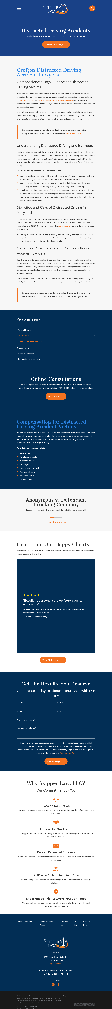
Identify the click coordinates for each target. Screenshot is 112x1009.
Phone (19, 712)
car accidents (64, 226)
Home (19, 922)
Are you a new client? (26, 720)
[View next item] (66, 518)
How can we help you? (26, 729)
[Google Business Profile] (53, 985)
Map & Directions (56, 964)
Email (59, 712)
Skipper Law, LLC (26, 100)
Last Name (62, 703)
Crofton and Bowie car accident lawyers (55, 100)
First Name (21, 703)
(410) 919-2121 (56, 975)
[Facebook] (58, 985)
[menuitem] (56, 330)
